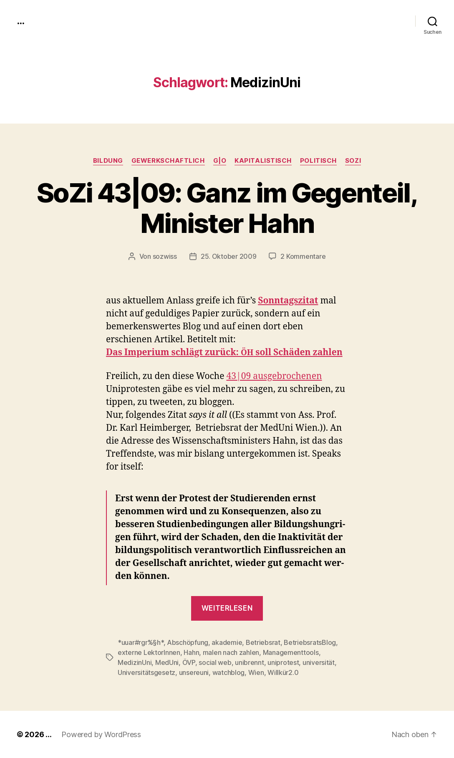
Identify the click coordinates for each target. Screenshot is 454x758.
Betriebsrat (263, 642)
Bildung (108, 160)
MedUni (167, 662)
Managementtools (291, 652)
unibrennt (249, 662)
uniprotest (283, 662)
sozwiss (165, 256)
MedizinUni (134, 662)
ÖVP (188, 662)
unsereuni (194, 672)
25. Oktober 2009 (229, 256)
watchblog (228, 672)
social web (215, 662)
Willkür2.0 (282, 672)
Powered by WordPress (101, 734)
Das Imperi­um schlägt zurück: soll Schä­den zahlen (224, 352)
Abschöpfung (187, 642)
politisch (318, 160)
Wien (256, 672)
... (20, 21)
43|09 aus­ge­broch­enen (274, 376)
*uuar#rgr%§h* (141, 642)
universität (319, 662)
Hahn (191, 652)
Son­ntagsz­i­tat (288, 300)
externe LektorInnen (149, 652)
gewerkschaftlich (168, 160)
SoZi (353, 160)
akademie (227, 642)
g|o (220, 160)
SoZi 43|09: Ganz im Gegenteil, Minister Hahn (227, 208)
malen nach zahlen (231, 652)
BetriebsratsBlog (310, 642)
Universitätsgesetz (146, 672)
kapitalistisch (263, 160)
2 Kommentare (302, 256)
